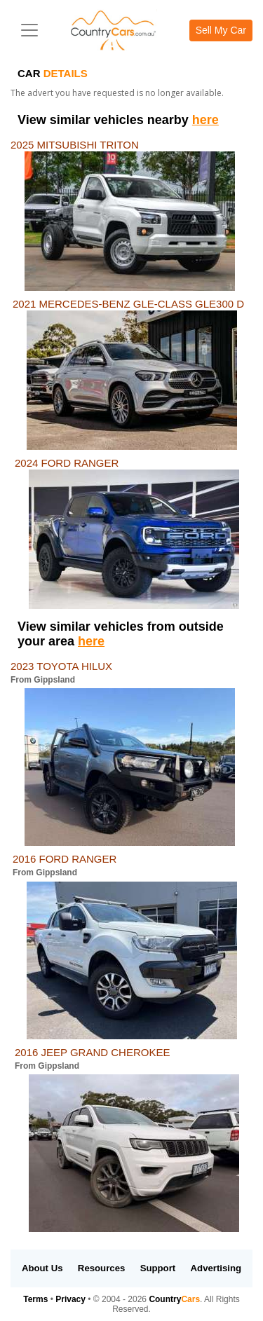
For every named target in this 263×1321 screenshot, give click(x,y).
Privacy (70, 1299)
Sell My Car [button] (221, 30)
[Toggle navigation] (29, 30)
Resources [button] (101, 1268)
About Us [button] (42, 1268)
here (205, 120)
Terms (35, 1299)
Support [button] (158, 1268)
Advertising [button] (216, 1268)
